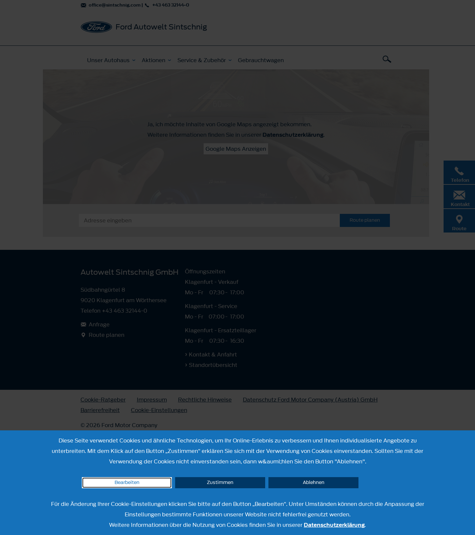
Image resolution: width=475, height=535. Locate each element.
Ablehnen (313, 482)
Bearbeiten (127, 482)
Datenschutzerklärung (334, 525)
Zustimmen (220, 482)
